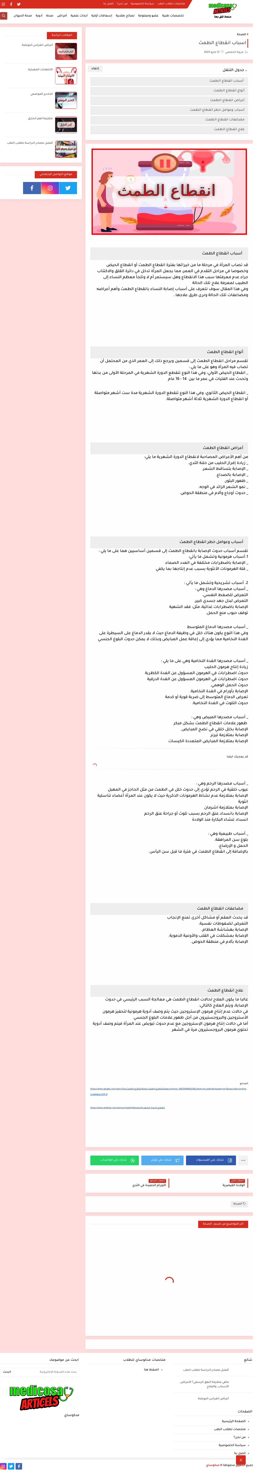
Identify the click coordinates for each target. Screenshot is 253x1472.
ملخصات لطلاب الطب (171, 3)
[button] (211, 1160)
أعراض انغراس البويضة (37, 45)
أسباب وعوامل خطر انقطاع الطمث (217, 110)
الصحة (241, 34)
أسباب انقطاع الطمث (227, 81)
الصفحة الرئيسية (234, 1421)
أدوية (39, 16)
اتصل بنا (108, 3)
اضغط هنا (151, 1370)
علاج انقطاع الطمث (229, 129)
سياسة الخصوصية (142, 3)
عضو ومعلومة (148, 16)
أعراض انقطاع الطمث (227, 100)
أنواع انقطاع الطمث (229, 91)
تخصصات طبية (173, 16)
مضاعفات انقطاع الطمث (225, 120)
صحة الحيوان (23, 16)
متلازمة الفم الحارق (40, 118)
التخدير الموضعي (41, 94)
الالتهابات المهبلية (40, 69)
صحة (49, 16)
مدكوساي (212, 1465)
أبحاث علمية (79, 16)
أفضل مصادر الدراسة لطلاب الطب (30, 143)
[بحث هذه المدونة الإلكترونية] (47, 1372)
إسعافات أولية (101, 16)
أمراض (62, 16)
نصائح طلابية (125, 16)
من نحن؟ (122, 3)
